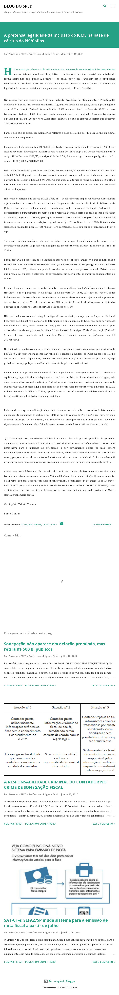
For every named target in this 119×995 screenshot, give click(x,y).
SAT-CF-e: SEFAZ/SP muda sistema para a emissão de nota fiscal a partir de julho (56, 922)
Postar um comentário (40, 685)
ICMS (24, 524)
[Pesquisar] (105, 6)
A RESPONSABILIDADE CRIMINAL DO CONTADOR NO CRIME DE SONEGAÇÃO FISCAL (55, 784)
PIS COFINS (34, 524)
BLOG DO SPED (18, 6)
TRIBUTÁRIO (50, 524)
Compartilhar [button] (102, 524)
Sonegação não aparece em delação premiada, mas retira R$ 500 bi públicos (54, 646)
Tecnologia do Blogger (59, 981)
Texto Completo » (103, 685)
